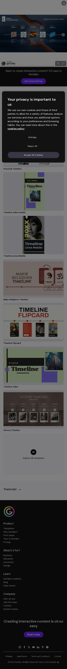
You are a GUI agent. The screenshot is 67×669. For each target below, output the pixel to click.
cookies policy (16, 128)
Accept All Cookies (33, 155)
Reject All (32, 146)
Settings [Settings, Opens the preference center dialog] (32, 137)
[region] (33, 127)
